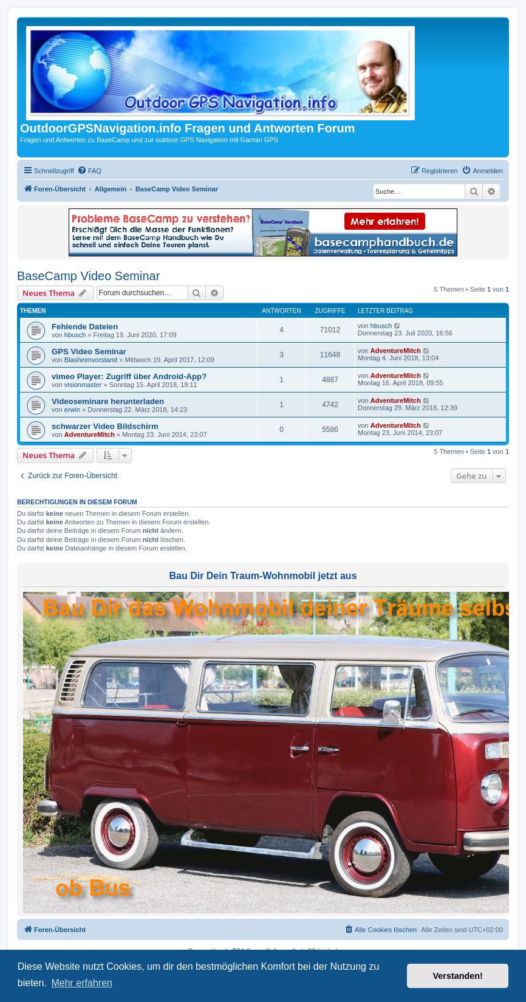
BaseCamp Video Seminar (88, 276)
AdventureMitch (396, 350)
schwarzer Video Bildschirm (105, 426)
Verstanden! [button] (458, 976)
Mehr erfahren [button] (81, 983)
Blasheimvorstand (90, 359)
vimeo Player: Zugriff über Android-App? (129, 376)
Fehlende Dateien (85, 326)
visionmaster (83, 384)
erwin (72, 409)
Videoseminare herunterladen (108, 401)
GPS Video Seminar (89, 351)
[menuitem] (89, 170)
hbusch (75, 334)
